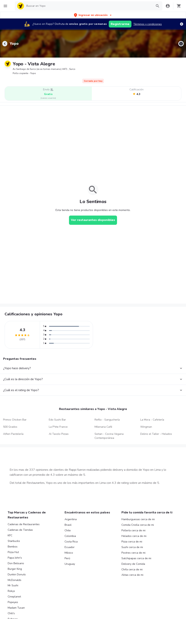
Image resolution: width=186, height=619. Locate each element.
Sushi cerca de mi (132, 547)
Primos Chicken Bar (15, 420)
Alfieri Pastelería (13, 434)
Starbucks (14, 541)
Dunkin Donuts (17, 574)
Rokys (11, 591)
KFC (10, 535)
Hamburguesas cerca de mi (138, 519)
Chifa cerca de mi (132, 569)
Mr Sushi (13, 585)
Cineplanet (14, 596)
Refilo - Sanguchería (107, 420)
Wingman (146, 427)
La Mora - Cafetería (152, 420)
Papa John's (15, 558)
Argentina (71, 519)
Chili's (11, 613)
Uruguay (70, 564)
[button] (93, 15)
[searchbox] (88, 6)
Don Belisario (16, 563)
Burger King (15, 569)
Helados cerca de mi (133, 536)
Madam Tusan (16, 608)
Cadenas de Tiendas (20, 530)
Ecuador (70, 547)
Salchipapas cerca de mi (136, 558)
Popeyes (13, 602)
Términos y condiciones (147, 24)
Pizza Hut (13, 552)
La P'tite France (58, 427)
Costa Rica (71, 541)
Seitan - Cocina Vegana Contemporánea (109, 436)
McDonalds (14, 580)
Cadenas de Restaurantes (24, 524)
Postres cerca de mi (133, 553)
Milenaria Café (103, 427)
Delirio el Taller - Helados (156, 434)
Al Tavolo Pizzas (59, 434)
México (69, 553)
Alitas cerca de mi (132, 575)
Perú (67, 558)
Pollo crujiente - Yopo (24, 73)
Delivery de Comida (133, 564)
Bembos (12, 546)
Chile (68, 530)
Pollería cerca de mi (133, 530)
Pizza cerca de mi (131, 541)
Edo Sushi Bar (57, 420)
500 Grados (10, 427)
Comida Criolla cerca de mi (137, 525)
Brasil (68, 525)
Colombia (70, 536)
